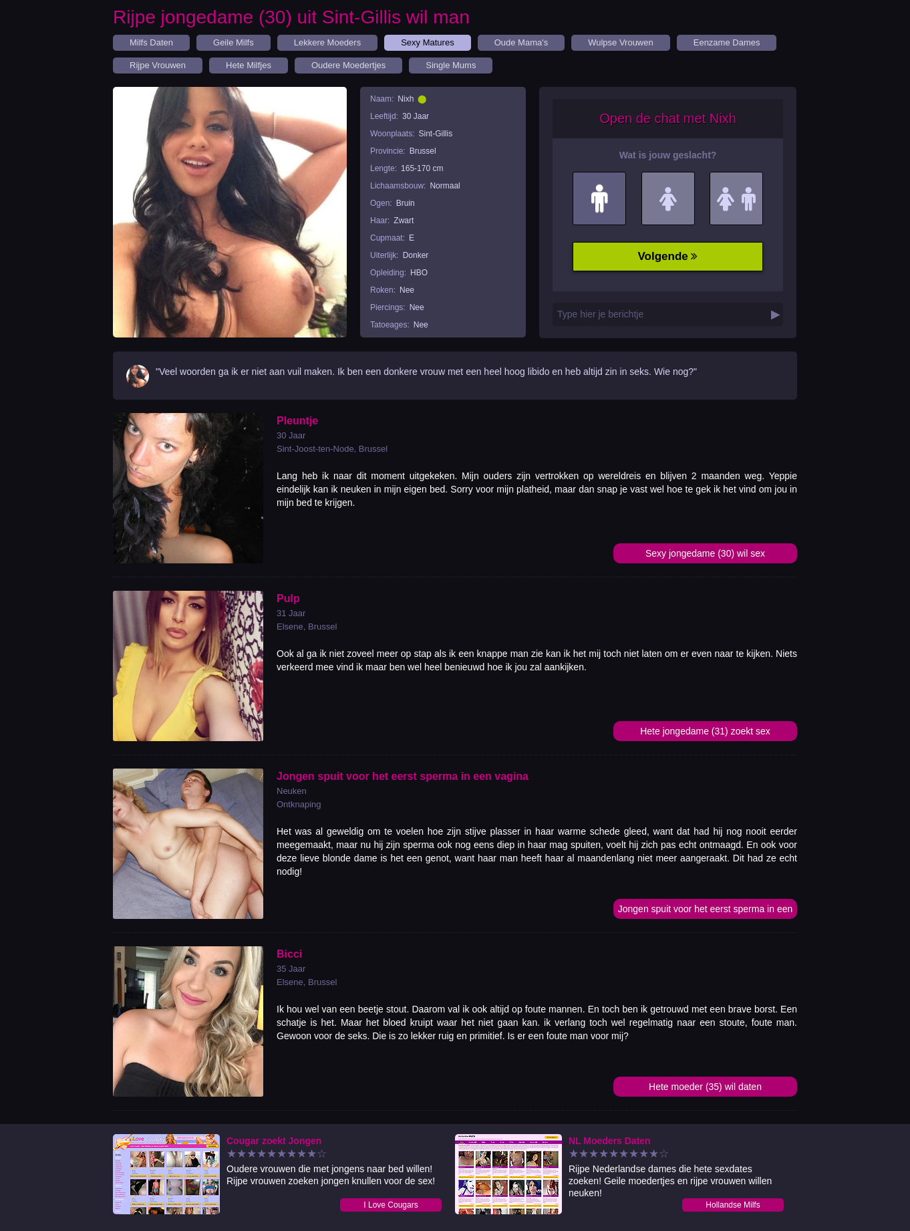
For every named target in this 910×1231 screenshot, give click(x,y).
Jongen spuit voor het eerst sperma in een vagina (705, 911)
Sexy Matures (427, 42)
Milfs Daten (151, 42)
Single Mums (451, 65)
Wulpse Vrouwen (620, 42)
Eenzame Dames (727, 42)
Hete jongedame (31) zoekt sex (705, 731)
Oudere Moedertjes (348, 65)
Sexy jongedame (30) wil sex (705, 553)
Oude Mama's (521, 42)
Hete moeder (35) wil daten (705, 1086)
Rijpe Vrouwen (158, 65)
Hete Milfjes (248, 65)
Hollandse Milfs (733, 1205)
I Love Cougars (390, 1205)
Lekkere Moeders (327, 42)
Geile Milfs (233, 42)
